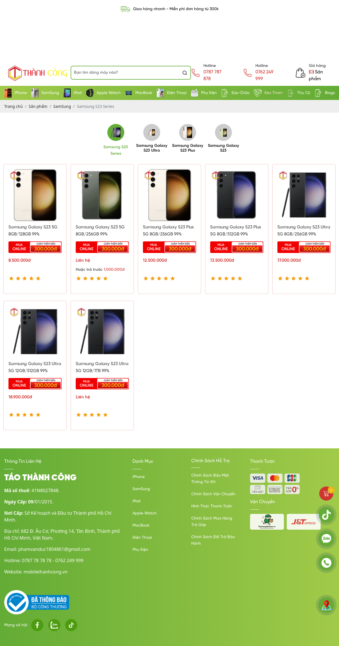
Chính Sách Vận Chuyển (213, 494)
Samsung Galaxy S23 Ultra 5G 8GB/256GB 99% (303, 231)
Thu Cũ (298, 93)
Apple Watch (103, 93)
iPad (72, 93)
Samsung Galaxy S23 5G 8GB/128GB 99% (32, 231)
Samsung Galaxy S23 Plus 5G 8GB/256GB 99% (168, 231)
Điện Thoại (171, 93)
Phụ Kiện (204, 93)
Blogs (324, 93)
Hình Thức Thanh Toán (211, 506)
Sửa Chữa (235, 93)
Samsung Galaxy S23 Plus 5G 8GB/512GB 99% (235, 231)
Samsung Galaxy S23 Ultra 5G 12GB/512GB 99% (34, 367)
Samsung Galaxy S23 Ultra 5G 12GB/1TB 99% (102, 367)
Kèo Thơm (268, 93)
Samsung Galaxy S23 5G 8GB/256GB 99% (100, 231)
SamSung (45, 93)
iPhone (15, 93)
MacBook (138, 93)
